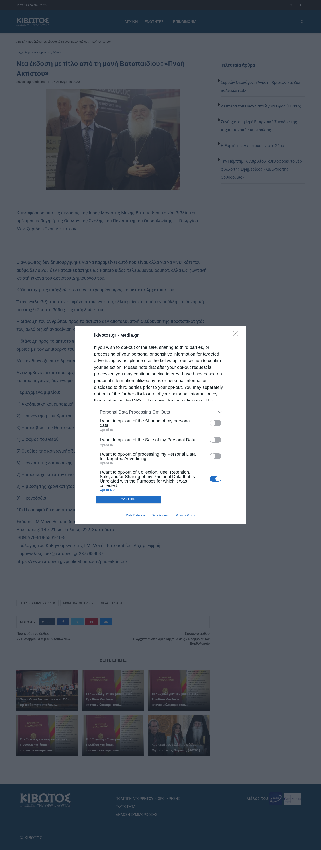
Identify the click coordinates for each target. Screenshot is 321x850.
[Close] (237, 335)
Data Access (160, 515)
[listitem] (160, 412)
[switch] (215, 423)
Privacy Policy (185, 515)
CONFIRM (128, 499)
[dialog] (160, 425)
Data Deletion (135, 515)
